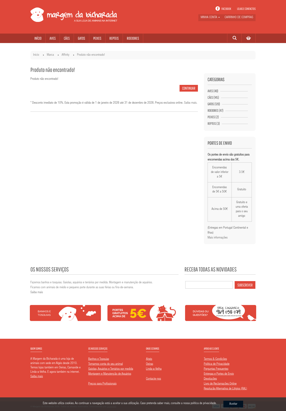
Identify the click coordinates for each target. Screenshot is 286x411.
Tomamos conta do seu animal (105, 364)
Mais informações (218, 237)
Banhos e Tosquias (98, 359)
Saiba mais (190, 103)
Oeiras (149, 364)
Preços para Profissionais (102, 384)
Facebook (226, 8)
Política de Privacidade (217, 364)
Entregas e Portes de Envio (219, 374)
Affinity (65, 55)
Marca (50, 55)
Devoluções (210, 379)
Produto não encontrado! (91, 55)
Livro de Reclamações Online (220, 384)
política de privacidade (203, 404)
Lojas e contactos (246, 8)
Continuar (188, 88)
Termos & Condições (215, 359)
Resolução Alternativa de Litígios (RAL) (225, 388)
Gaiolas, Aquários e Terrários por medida (110, 369)
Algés (149, 359)
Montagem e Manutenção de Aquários (109, 374)
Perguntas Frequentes (216, 369)
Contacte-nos (153, 379)
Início (36, 55)
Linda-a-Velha (154, 369)
